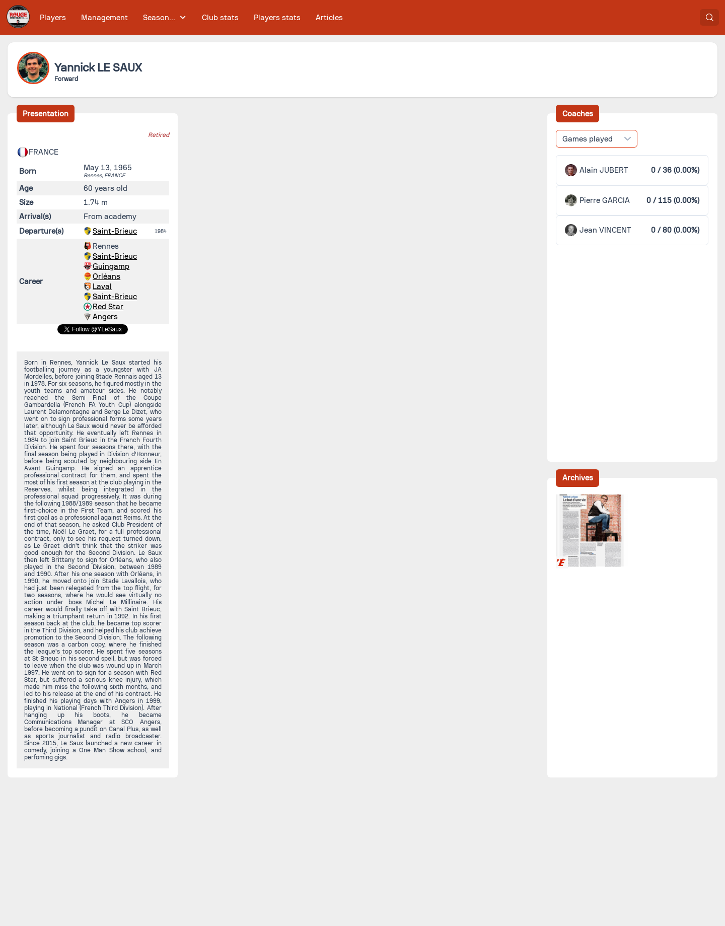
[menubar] (191, 17)
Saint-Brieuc (115, 231)
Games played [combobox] (587, 139)
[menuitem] (53, 17)
